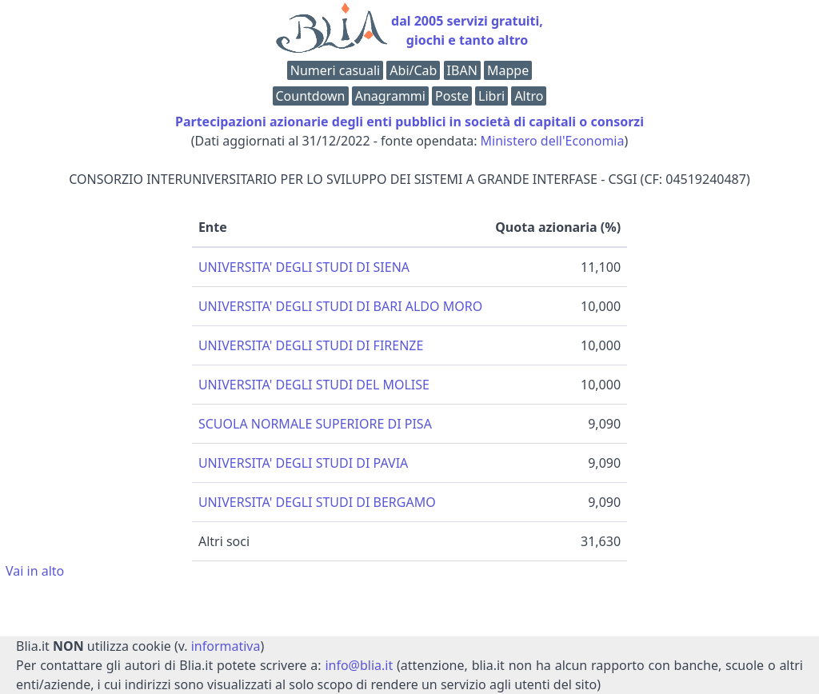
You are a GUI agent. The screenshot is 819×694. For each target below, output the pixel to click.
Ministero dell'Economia (553, 141)
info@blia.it (359, 665)
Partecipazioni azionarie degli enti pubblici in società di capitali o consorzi (409, 121)
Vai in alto (35, 571)
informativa (226, 646)
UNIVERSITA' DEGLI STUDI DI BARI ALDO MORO (340, 306)
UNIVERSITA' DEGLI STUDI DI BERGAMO (317, 502)
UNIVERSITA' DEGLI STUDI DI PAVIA (303, 463)
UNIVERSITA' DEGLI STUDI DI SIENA (304, 267)
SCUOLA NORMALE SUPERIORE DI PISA (315, 424)
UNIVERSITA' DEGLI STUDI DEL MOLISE (313, 384)
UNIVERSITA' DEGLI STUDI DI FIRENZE (310, 345)
